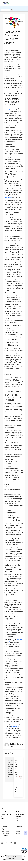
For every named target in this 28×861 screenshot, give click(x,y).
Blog (2, 829)
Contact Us (18, 833)
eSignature (4, 816)
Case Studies (5, 831)
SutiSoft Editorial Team (16, 745)
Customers (18, 816)
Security (3, 837)
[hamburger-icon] (24, 2)
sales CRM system (9, 109)
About (17, 811)
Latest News (4, 835)
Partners (18, 820)
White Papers (5, 833)
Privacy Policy (5, 856)
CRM (18, 47)
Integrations (4, 820)
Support (18, 831)
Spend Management (6, 811)
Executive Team (20, 814)
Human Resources (6, 814)
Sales (17, 829)
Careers (18, 818)
